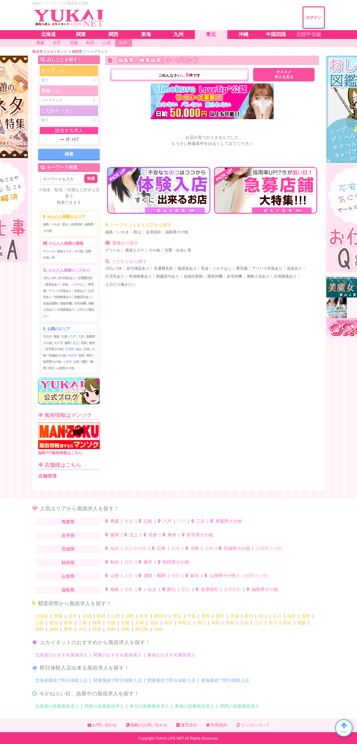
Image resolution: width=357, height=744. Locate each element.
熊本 (68, 629)
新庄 (51, 368)
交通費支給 (85, 278)
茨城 (234, 615)
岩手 (72, 615)
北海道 (41, 615)
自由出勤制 (50, 303)
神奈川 (160, 615)
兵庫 (139, 622)
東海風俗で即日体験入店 (225, 680)
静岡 (96, 622)
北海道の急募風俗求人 (57, 706)
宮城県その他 (57, 355)
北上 (75, 343)
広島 (244, 622)
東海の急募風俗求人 (194, 706)
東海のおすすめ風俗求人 (171, 654)
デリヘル (49, 251)
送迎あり (80, 291)
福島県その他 (176, 232)
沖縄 (158, 629)
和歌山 (184, 622)
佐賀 (96, 629)
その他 (78, 251)
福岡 (53, 629)
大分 (82, 629)
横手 (89, 355)
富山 (263, 615)
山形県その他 (65, 368)
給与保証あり (67, 278)
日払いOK (49, 278)
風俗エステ (64, 251)
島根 (230, 622)
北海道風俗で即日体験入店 (61, 680)
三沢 (81, 336)
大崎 (194, 548)
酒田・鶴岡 (155, 575)
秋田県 (72, 355)
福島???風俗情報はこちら (69, 439)
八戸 (72, 336)
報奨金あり (52, 284)
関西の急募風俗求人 (239, 706)
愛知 (53, 622)
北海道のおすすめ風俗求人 (61, 654)
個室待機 (66, 303)
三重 (82, 622)
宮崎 (125, 629)
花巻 (84, 343)
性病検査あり (63, 297)
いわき (55, 224)
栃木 (220, 615)
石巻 (87, 349)
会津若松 (76, 224)
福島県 (68, 589)
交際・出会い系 (178, 250)
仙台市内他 (135, 548)
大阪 (111, 622)
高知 (287, 622)
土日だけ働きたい (120, 285)
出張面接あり (66, 309)
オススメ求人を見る (284, 74)
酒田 (175, 575)
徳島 (39, 629)
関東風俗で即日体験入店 (117, 680)
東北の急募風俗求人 (149, 706)
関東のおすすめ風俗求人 (117, 654)
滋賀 (154, 622)
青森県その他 (228, 521)
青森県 (47, 336)
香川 (273, 622)
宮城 (87, 615)
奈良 (168, 622)
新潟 (248, 615)
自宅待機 (80, 303)
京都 (125, 622)
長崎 (111, 629)
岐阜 (68, 622)
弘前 (64, 336)
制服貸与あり (83, 297)
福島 (46, 224)
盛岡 (67, 343)
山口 (258, 622)
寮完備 (242, 268)
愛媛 (301, 622)
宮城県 (69, 349)
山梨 (39, 622)
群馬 (205, 615)
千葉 (191, 615)
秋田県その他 (52, 361)
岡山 (201, 622)
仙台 (78, 349)
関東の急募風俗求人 (104, 706)
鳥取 (215, 622)
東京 (144, 615)
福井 (291, 615)
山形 (76, 361)
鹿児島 (141, 629)
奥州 (92, 343)
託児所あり (114, 276)
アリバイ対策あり (60, 291)
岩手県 (58, 343)
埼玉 (177, 615)
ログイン (313, 17)
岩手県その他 (54, 349)
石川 (277, 615)
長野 (305, 615)
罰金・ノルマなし (74, 284)
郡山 (65, 224)
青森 (56, 336)
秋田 (81, 355)
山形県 (67, 361)
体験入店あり (258, 276)
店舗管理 (47, 475)
